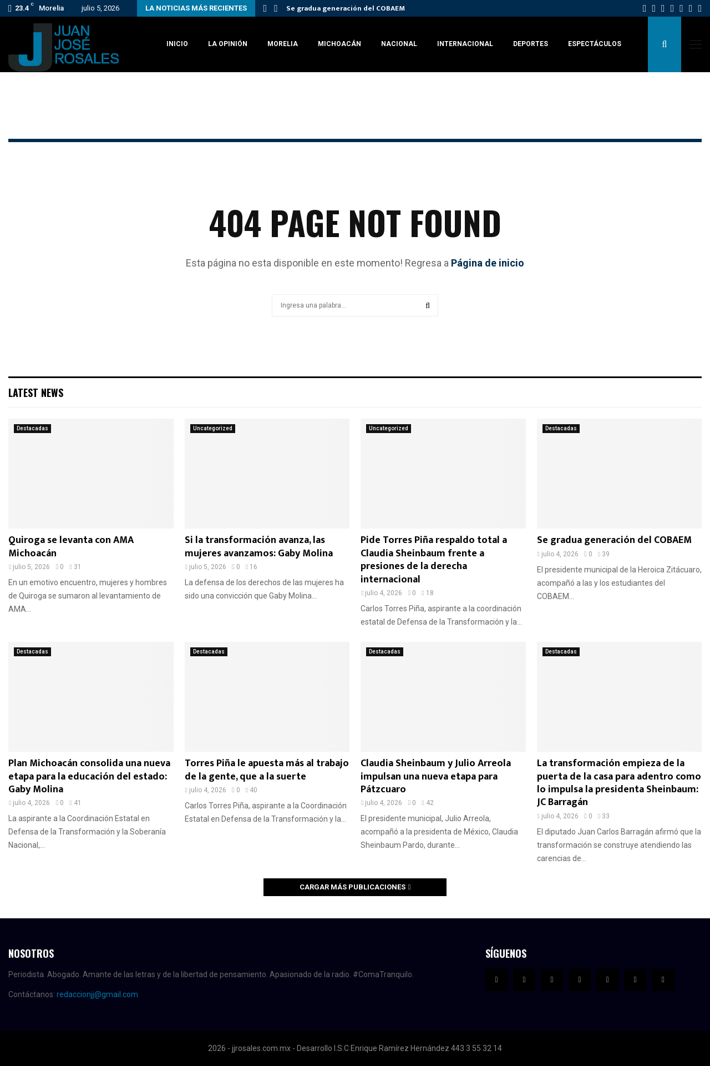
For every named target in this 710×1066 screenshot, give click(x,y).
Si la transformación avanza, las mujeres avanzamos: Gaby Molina (259, 546)
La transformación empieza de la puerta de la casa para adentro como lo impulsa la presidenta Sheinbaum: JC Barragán (619, 783)
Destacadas (32, 428)
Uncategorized (212, 428)
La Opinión (227, 44)
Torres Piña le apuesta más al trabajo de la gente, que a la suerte (267, 770)
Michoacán (339, 44)
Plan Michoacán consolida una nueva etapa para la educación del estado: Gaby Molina (89, 776)
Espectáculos (594, 44)
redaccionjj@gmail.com (97, 994)
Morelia (282, 44)
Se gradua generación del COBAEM (345, 8)
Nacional (399, 44)
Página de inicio (487, 263)
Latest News (35, 392)
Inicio (177, 44)
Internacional (465, 44)
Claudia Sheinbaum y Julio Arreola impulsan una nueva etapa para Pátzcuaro (436, 776)
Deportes (530, 44)
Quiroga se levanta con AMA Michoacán (71, 546)
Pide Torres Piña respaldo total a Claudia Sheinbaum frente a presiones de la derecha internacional (434, 559)
